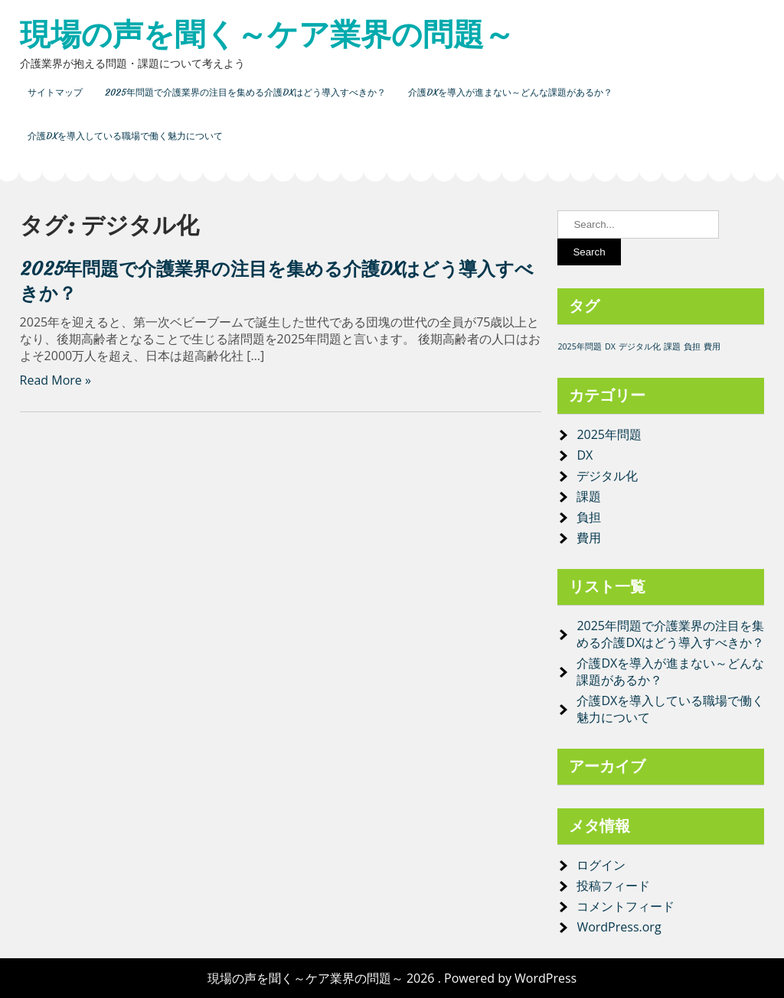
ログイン (601, 865)
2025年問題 (609, 434)
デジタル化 (607, 475)
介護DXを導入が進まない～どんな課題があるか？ (510, 92)
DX (585, 455)
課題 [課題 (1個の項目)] (672, 346)
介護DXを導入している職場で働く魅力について (125, 135)
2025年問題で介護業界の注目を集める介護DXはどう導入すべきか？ (245, 92)
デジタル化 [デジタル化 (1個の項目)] (640, 346)
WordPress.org (619, 926)
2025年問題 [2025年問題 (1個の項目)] (579, 346)
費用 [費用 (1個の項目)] (712, 346)
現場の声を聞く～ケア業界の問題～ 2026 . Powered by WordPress (392, 978)
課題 (589, 496)
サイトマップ (55, 92)
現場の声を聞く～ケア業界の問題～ (267, 34)
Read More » (55, 380)
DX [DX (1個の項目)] (610, 346)
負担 (589, 517)
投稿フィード (613, 885)
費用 (589, 537)
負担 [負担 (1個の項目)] (692, 346)
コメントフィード (626, 906)
